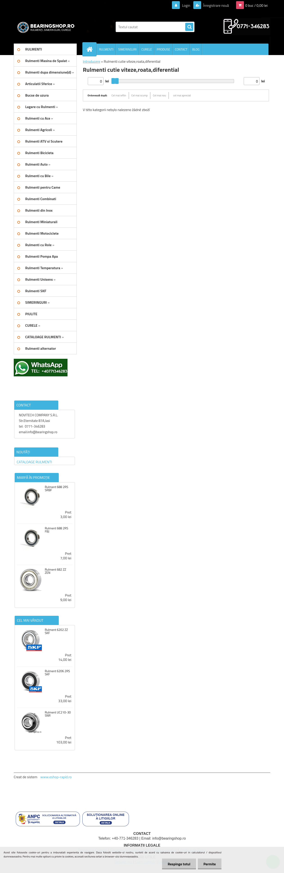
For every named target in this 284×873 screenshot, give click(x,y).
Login (186, 5)
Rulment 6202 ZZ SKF (56, 631)
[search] (189, 27)
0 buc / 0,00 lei (256, 5)
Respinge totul (179, 864)
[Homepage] (91, 49)
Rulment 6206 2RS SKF (57, 672)
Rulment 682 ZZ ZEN (55, 571)
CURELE (146, 49)
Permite (209, 864)
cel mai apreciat (182, 95)
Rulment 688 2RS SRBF (56, 488)
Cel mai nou (159, 95)
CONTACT (181, 49)
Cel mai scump (139, 95)
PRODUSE (163, 49)
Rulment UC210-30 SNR (58, 714)
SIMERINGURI (127, 49)
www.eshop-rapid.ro (56, 777)
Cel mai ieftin (118, 95)
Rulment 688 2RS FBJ (56, 530)
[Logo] (45, 27)
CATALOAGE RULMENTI (34, 462)
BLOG (196, 49)
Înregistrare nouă (216, 5)
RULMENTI (106, 49)
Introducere (91, 61)
